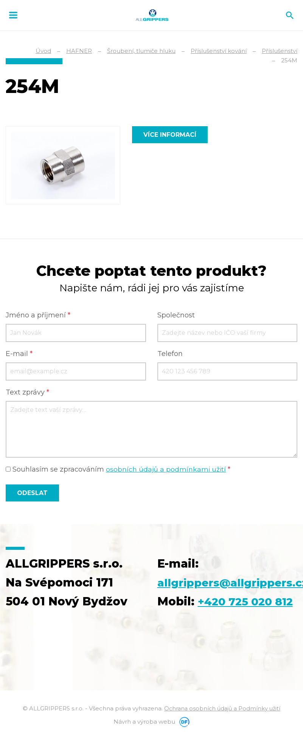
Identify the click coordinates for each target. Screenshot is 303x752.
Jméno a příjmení (38, 315)
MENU (13, 15)
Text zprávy (27, 392)
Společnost (176, 315)
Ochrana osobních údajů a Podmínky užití (222, 727)
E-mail (19, 354)
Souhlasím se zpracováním (119, 470)
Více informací (169, 134)
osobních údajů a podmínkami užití (166, 470)
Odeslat (32, 493)
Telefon (170, 354)
